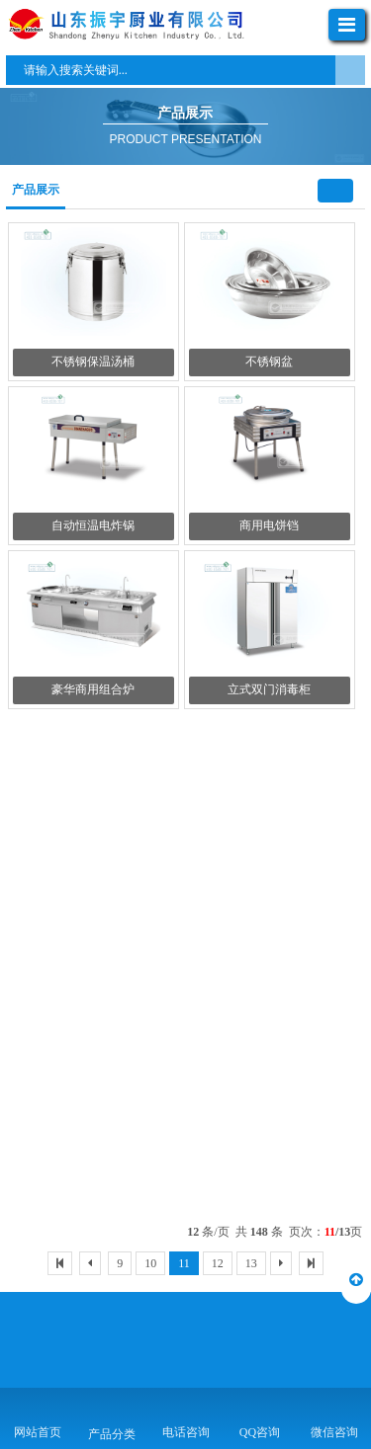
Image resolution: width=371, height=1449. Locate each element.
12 (218, 1263)
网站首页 (37, 1432)
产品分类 (112, 1434)
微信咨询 (334, 1432)
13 (251, 1263)
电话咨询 (186, 1432)
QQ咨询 (259, 1432)
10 (150, 1263)
